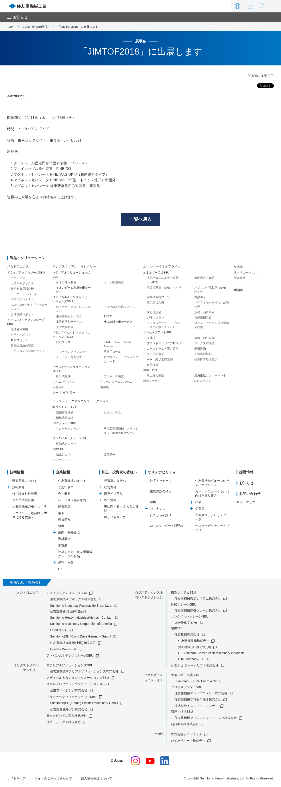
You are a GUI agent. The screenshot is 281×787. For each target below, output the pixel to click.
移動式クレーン (66, 443)
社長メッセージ (161, 481)
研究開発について (24, 481)
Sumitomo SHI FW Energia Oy (196, 681)
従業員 (200, 509)
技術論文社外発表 (24, 494)
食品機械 (152, 365)
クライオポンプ (21, 334)
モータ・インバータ (24, 294)
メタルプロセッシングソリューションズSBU (77, 684)
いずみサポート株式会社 (188, 741)
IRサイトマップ (115, 517)
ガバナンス (157, 509)
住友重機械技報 (23, 500)
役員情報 (64, 519)
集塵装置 (58, 387)
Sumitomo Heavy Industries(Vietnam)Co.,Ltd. (81, 618)
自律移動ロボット (22, 314)
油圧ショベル (64, 454)
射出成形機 (63, 376)
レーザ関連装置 (114, 282)
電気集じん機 (155, 302)
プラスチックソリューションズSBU (71, 697)
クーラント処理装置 (69, 357)
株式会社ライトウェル (186, 734)
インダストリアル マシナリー (74, 266)
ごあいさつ (66, 487)
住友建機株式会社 (187, 634)
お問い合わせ (250, 6)
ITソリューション (245, 272)
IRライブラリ (113, 494)
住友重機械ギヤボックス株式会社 (73, 599)
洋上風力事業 (155, 354)
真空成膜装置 (64, 327)
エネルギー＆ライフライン (162, 266)
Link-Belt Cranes (186, 622)
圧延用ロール (112, 352)
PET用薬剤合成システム (119, 307)
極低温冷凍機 (19, 329)
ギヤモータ (18, 278)
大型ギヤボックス (22, 283)
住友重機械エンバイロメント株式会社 (201, 693)
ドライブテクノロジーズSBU (66, 593)
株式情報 (110, 500)
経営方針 (110, 487)
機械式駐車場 (64, 418)
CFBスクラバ (155, 317)
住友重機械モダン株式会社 (68, 709)
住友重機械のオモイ (72, 481)
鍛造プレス (63, 342)
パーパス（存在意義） (73, 500)
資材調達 (64, 539)
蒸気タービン (152, 381)
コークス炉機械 (204, 343)
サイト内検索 (262, 6)
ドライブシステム (22, 299)
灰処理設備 (154, 312)
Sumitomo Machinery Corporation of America (81, 624)
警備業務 (239, 278)
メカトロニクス (18, 266)
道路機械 (109, 454)
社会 (198, 502)
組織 (61, 526)
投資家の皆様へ (115, 481)
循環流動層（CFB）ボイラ (164, 287)
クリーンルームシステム (116, 382)
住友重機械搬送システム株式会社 (198, 598)
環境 (153, 502)
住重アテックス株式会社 (63, 722)
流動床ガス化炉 (204, 278)
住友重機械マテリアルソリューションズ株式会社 (84, 671)
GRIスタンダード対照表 (166, 526)
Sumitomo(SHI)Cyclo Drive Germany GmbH (80, 636)
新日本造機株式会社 (185, 724)
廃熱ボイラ (201, 297)
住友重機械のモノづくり (29, 506)
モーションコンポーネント (28, 351)
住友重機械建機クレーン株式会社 (198, 610)
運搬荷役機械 (64, 412)
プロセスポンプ (201, 381)
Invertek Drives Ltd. (63, 649)
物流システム (112, 412)
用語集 (238, 290)
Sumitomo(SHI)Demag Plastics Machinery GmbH (84, 703)
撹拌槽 (151, 338)
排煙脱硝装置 (203, 317)
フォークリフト (62, 460)
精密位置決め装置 (22, 345)
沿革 (61, 513)
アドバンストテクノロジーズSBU (69, 655)
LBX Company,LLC (191, 659)
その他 (238, 266)
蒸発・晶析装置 (204, 312)
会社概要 (64, 494)
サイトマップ (246, 502)
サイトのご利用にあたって (53, 778)
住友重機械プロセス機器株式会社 (198, 699)
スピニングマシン (64, 382)
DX (60, 569)
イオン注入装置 (66, 282)
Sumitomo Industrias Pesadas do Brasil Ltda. (81, 606)
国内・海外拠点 (69, 532)
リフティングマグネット (72, 352)
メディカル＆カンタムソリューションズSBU (77, 678)
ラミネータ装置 (114, 376)
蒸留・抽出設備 (204, 338)
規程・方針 (66, 563)
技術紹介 (18, 487)
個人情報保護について (96, 778)
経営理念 (64, 506)
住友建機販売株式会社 (193, 641)
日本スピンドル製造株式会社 (66, 716)
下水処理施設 (203, 354)
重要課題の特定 (161, 491)
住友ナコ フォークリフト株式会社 (195, 665)
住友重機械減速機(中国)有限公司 (73, 643)
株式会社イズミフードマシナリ (196, 706)
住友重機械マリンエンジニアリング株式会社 (206, 718)
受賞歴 (62, 545)
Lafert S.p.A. (58, 630)
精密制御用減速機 (22, 289)
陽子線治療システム (69, 316)
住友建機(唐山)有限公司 (194, 647)
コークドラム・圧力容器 (163, 348)
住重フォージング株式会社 (68, 690)
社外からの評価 (161, 515)
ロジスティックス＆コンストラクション (80, 401)
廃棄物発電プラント (160, 297)
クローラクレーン (67, 429)
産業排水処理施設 (205, 359)
